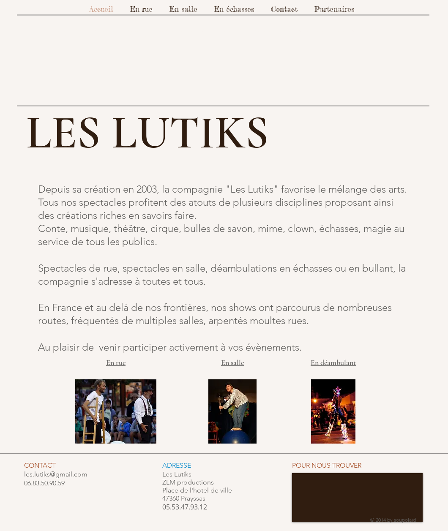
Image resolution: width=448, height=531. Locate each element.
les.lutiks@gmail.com (55, 474)
